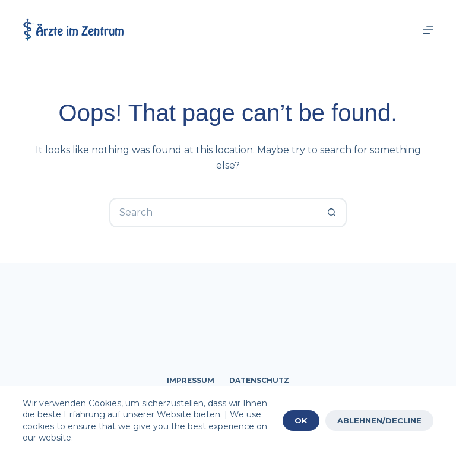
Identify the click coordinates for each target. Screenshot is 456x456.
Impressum (190, 380)
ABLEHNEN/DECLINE (379, 420)
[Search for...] (213, 212)
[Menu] (428, 29)
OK (301, 420)
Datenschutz (259, 380)
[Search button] (332, 212)
